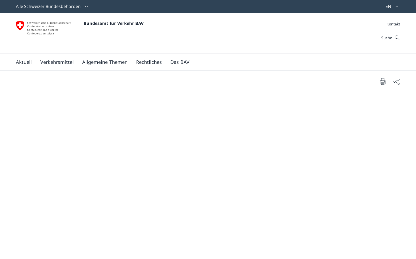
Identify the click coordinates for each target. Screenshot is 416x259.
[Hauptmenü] (204, 61)
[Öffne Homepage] (80, 33)
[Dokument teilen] (396, 81)
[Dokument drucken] (382, 81)
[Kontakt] (393, 24)
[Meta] (393, 24)
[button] (24, 61)
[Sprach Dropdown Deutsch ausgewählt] (390, 6)
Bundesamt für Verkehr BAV (114, 23)
